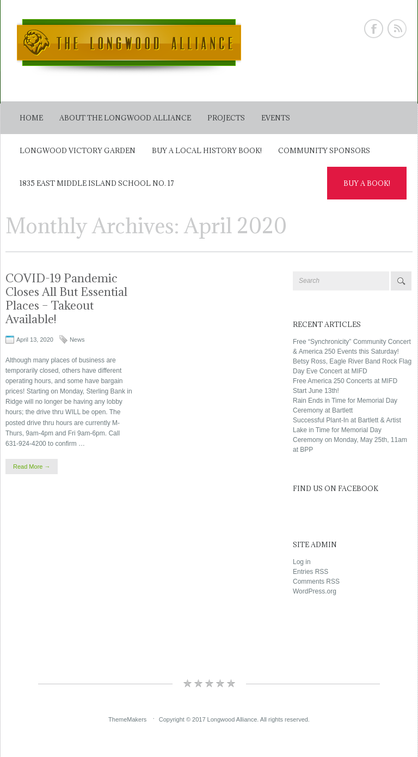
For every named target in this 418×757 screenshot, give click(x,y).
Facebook (373, 28)
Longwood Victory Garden (78, 150)
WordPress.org (314, 591)
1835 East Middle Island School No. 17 (97, 183)
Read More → (31, 466)
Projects (226, 117)
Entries (310, 572)
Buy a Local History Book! (207, 150)
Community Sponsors (324, 150)
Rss (397, 28)
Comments (316, 581)
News (77, 339)
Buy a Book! (366, 183)
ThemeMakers (127, 719)
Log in (302, 562)
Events (275, 117)
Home (31, 117)
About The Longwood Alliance (125, 117)
